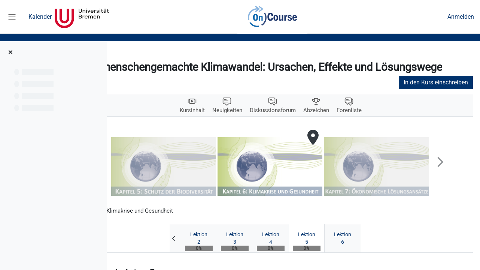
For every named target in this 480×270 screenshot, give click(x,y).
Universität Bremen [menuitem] (82, 17)
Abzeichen (341, 123)
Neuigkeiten (248, 123)
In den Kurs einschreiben (443, 95)
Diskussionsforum (296, 123)
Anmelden (460, 16)
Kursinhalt (212, 123)
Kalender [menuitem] (40, 16)
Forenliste (375, 123)
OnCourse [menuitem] (272, 17)
